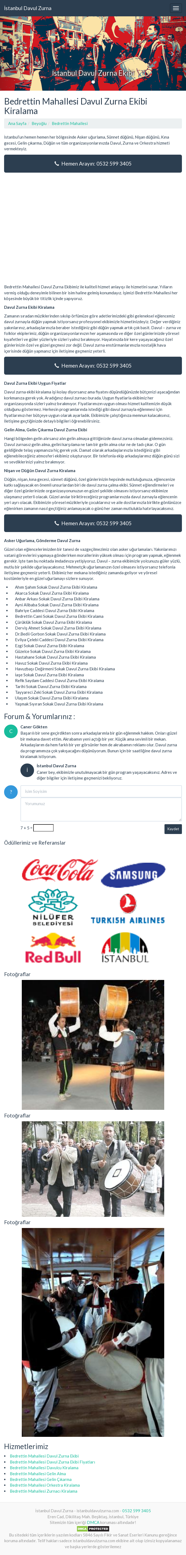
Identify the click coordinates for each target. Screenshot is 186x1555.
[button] (14, 53)
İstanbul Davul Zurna (27, 8)
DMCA (93, 1522)
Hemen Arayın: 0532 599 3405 (93, 163)
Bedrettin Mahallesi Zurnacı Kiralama (43, 1491)
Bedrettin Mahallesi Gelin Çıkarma (41, 1479)
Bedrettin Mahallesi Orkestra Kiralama (45, 1485)
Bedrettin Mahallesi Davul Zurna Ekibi (44, 1455)
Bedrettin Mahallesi (70, 123)
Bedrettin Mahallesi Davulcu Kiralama (44, 1467)
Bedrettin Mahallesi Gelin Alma (38, 1473)
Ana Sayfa (17, 123)
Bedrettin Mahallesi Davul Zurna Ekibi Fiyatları (52, 1461)
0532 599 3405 (136, 1510)
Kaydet (173, 829)
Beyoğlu (39, 123)
